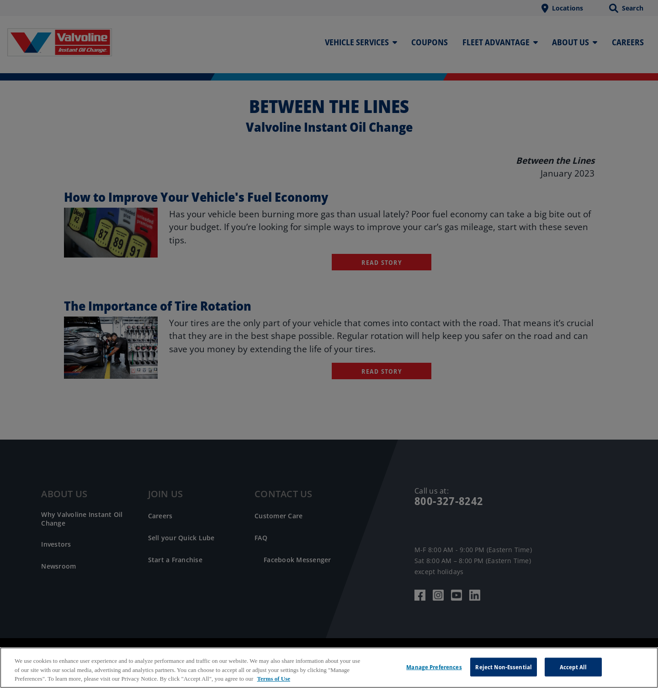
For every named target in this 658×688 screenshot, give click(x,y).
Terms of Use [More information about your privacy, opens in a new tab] (273, 678)
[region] (329, 667)
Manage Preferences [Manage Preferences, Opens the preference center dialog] (434, 666)
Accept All (573, 666)
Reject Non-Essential (503, 666)
